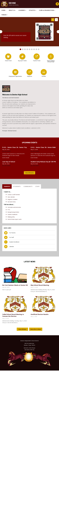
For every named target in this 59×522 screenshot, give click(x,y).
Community (28, 186)
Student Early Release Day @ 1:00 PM (43, 162)
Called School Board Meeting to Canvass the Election (13, 315)
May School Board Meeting (40, 285)
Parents (7, 186)
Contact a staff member (14, 194)
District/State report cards (14, 219)
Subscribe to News (35, 329)
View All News (22, 329)
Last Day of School (8, 162)
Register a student (12, 199)
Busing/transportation (13, 212)
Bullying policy (11, 217)
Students (16, 186)
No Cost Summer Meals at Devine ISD (15, 285)
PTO (9, 209)
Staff (37, 186)
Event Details (5, 157)
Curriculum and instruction (14, 207)
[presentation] (1, 31)
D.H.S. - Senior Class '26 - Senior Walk (43, 147)
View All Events (29, 173)
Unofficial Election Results (39, 314)
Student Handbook (12, 214)
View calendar (11, 197)
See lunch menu (12, 201)
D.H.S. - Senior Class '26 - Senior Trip (14, 147)
